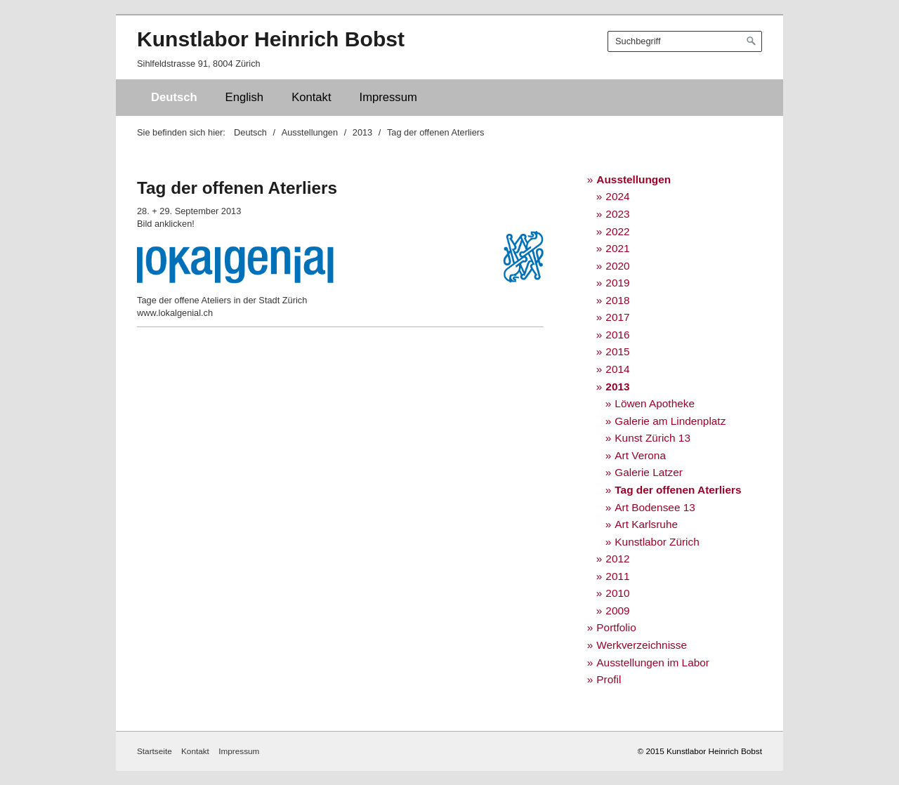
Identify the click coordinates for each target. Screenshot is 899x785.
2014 (617, 369)
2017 (617, 317)
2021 (617, 248)
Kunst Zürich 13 (652, 438)
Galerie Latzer (648, 472)
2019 (617, 283)
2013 (617, 386)
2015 (617, 351)
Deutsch (174, 97)
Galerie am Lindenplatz (670, 421)
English (244, 97)
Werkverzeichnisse (641, 645)
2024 (617, 196)
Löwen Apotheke (655, 403)
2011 (617, 576)
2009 (617, 610)
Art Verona (640, 455)
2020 (617, 266)
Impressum (388, 97)
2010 (617, 593)
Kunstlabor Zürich (657, 542)
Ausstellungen (633, 179)
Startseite (154, 751)
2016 (617, 335)
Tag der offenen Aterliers (678, 490)
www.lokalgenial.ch (175, 313)
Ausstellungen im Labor (652, 662)
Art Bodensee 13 (655, 507)
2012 (617, 559)
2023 (617, 214)
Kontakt (311, 97)
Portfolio (616, 627)
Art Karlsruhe (646, 524)
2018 (617, 300)
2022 (617, 231)
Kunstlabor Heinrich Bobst (271, 39)
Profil (608, 679)
